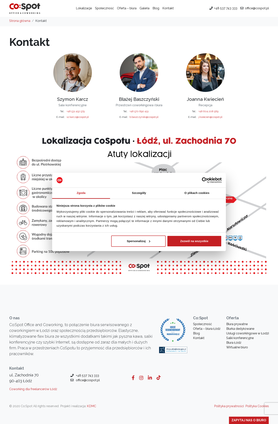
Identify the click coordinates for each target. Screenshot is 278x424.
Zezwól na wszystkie (194, 241)
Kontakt (168, 8)
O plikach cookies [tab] (196, 192)
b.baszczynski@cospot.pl (144, 117)
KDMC (91, 406)
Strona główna (19, 21)
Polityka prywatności (229, 406)
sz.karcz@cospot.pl (78, 117)
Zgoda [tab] (81, 192)
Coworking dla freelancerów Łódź (33, 389)
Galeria (144, 8)
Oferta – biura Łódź (206, 329)
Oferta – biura (126, 8)
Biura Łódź (233, 342)
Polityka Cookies (257, 406)
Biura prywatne (237, 324)
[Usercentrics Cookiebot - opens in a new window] (205, 180)
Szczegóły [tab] (139, 192)
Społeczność (104, 8)
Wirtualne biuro (237, 347)
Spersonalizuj (138, 241)
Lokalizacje (84, 8)
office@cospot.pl (257, 8)
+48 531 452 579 (76, 111)
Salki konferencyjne (240, 338)
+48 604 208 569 (208, 111)
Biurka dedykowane (240, 329)
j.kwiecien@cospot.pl (210, 117)
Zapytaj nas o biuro (248, 420)
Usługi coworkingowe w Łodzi (247, 333)
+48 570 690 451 (139, 111)
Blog (156, 8)
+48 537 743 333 (225, 8)
